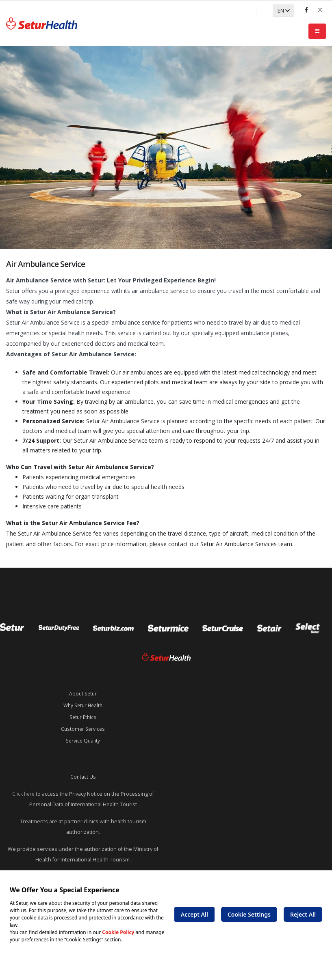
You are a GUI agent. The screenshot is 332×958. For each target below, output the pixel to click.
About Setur (83, 693)
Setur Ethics (83, 716)
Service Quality (83, 738)
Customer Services (83, 727)
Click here (23, 791)
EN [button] (284, 10)
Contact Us (83, 774)
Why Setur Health (83, 704)
